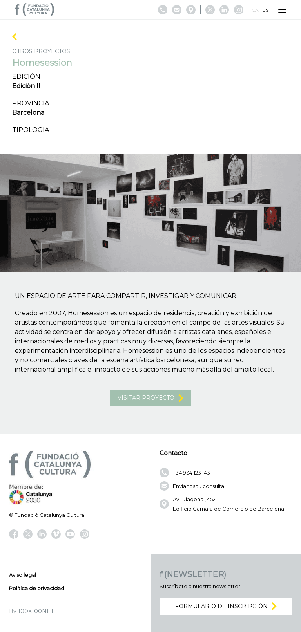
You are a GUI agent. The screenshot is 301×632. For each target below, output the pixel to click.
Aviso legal (22, 575)
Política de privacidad (36, 588)
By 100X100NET (31, 611)
